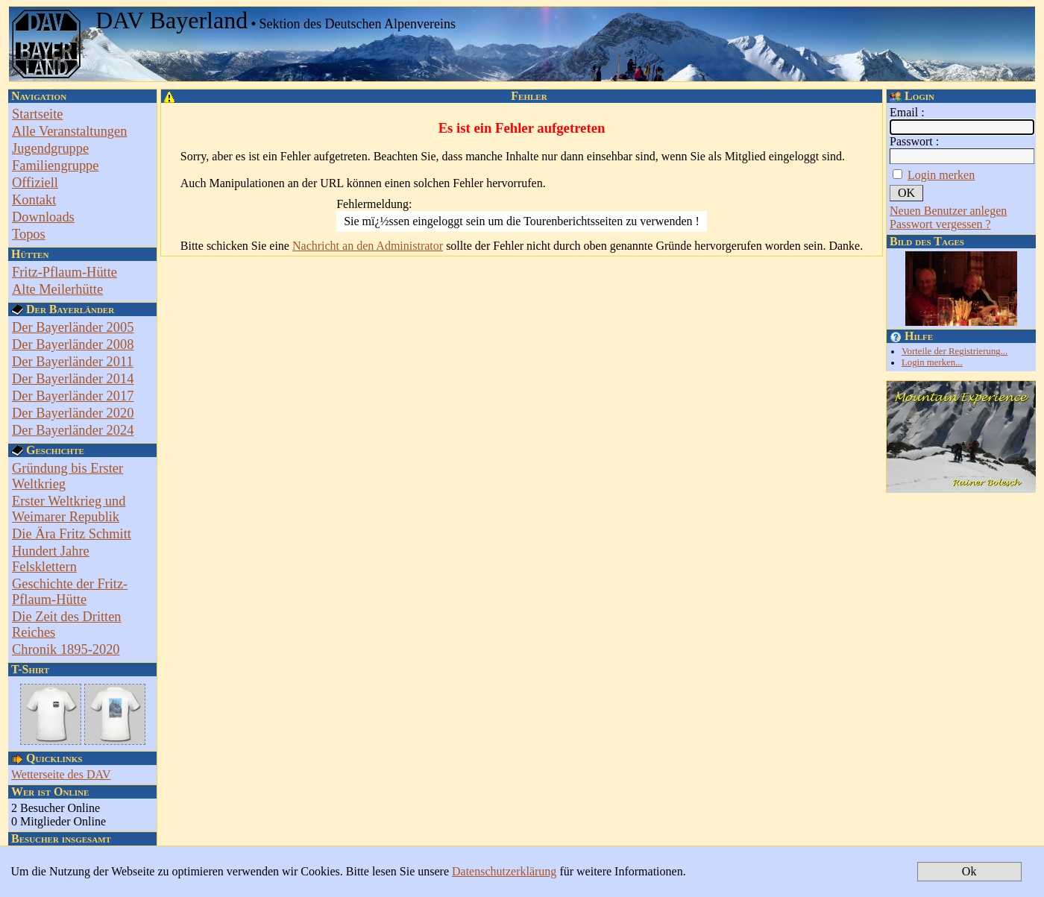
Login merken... (932, 362)
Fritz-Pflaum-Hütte (64, 272)
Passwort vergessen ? (940, 224)
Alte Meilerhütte (57, 289)
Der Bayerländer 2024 (72, 430)
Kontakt (34, 199)
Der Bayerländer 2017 (72, 395)
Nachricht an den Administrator (367, 245)
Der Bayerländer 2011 (72, 361)
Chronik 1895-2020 (66, 649)
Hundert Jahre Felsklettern (50, 559)
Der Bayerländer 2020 (72, 413)
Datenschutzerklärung (504, 871)
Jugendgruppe (50, 148)
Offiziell (35, 182)
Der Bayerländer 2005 (72, 327)
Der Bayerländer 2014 (72, 378)
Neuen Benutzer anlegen (948, 210)
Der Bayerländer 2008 (72, 344)
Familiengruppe (55, 165)
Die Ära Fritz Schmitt (71, 533)
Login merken (941, 175)
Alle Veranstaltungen (69, 131)
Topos (28, 234)
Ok (969, 871)
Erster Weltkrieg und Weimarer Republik (68, 509)
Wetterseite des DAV (61, 774)
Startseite (37, 114)
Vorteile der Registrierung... (954, 351)
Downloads (43, 217)
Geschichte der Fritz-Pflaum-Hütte (70, 591)
